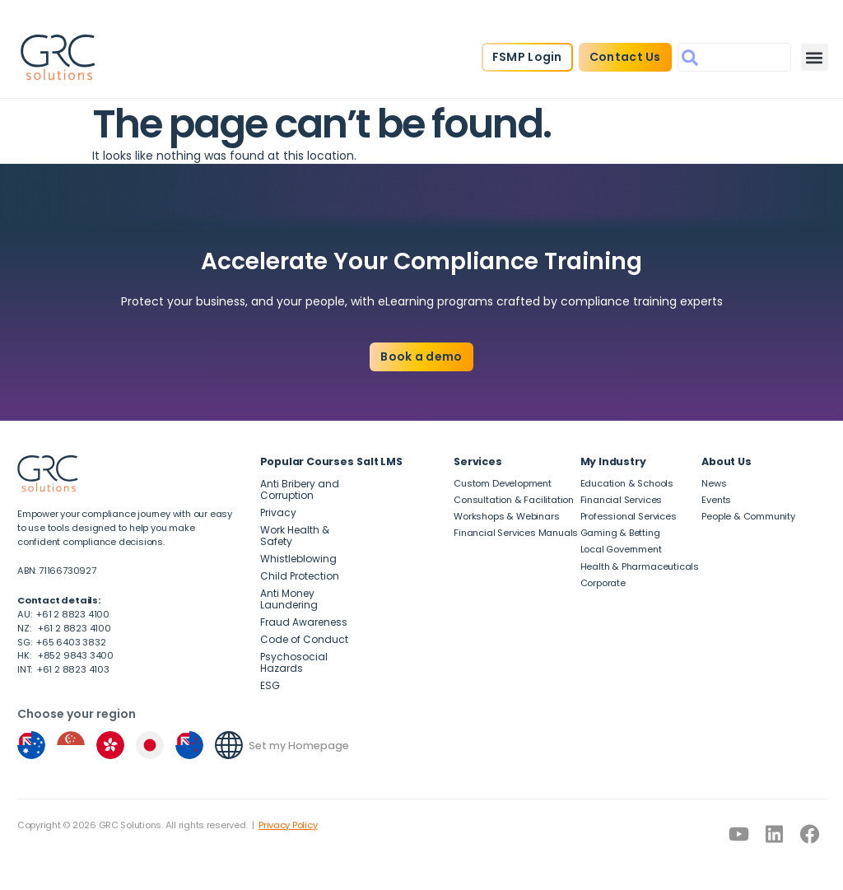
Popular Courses (307, 461)
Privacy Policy (287, 825)
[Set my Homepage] (229, 745)
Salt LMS (379, 461)
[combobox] (734, 57)
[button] (814, 57)
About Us (726, 461)
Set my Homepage (299, 746)
